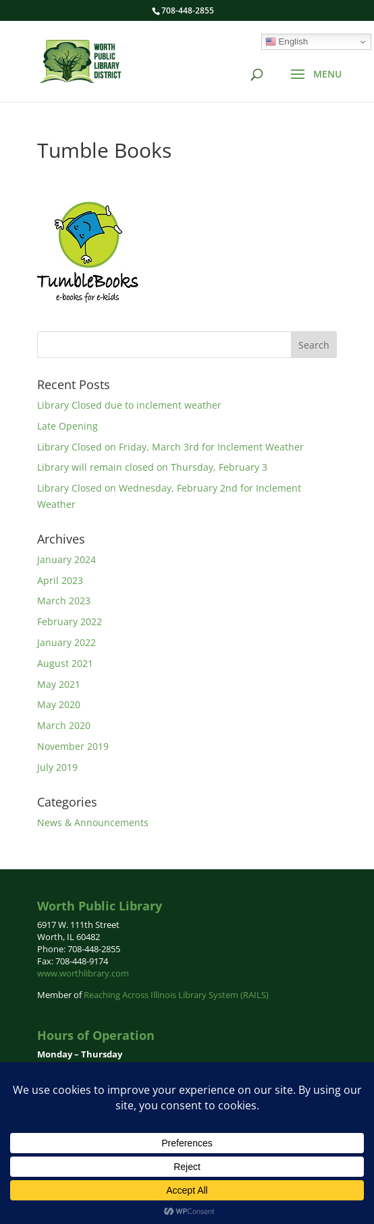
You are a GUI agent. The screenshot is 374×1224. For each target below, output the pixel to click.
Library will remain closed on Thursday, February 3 (152, 467)
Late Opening (67, 425)
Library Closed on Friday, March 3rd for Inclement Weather (170, 446)
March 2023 (63, 600)
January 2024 (66, 559)
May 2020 (58, 704)
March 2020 (63, 725)
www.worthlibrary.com (83, 973)
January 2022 (66, 642)
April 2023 (60, 580)
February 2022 (69, 621)
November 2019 (73, 746)
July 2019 (57, 767)
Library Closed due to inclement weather (129, 405)
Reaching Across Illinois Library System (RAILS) (176, 995)
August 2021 (65, 663)
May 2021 (58, 684)
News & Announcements (93, 822)
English (286, 41)
